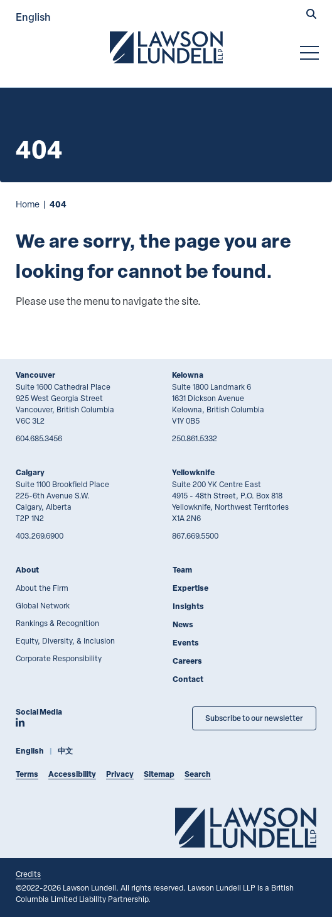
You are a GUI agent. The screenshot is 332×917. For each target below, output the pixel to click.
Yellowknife (193, 472)
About (27, 569)
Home (28, 204)
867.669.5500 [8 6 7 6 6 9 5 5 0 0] (195, 535)
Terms (27, 774)
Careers (187, 661)
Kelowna (187, 375)
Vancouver (35, 375)
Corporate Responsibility (59, 658)
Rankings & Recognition (57, 623)
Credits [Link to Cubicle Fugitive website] (28, 874)
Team (182, 569)
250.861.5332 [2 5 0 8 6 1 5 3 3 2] (194, 438)
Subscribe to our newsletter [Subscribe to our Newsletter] (254, 718)
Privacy (120, 774)
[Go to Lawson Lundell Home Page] (166, 47)
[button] (311, 15)
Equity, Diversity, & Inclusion (65, 640)
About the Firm (42, 588)
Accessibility (72, 774)
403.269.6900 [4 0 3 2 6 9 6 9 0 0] (39, 535)
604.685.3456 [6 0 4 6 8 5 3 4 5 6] (39, 438)
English (33, 16)
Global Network (43, 605)
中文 (65, 750)
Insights (188, 606)
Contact (188, 679)
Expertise (190, 588)
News (183, 624)
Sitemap (159, 774)
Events (186, 642)
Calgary (30, 472)
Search (198, 774)
